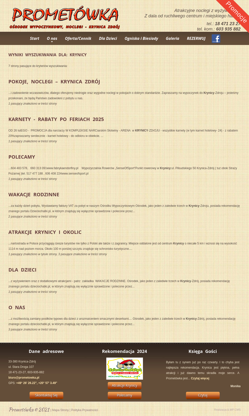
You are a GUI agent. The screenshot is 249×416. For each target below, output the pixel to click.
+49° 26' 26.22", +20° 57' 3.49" (36, 383)
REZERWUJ (196, 38)
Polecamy (22, 156)
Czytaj (202, 395)
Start (34, 38)
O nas (52, 38)
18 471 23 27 (227, 23)
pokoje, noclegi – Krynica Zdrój (54, 81)
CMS (237, 409)
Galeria (172, 38)
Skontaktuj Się (46, 395)
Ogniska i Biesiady (141, 38)
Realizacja (220, 409)
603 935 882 (228, 29)
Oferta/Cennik (78, 38)
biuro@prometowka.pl (24, 377)
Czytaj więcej (200, 378)
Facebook (216, 38)
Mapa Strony (60, 410)
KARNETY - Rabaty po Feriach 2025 (56, 119)
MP (232, 409)
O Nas (17, 307)
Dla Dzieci (108, 38)
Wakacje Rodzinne (34, 194)
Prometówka (21, 409)
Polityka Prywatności (84, 410)
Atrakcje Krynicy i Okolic (45, 232)
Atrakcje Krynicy (124, 385)
